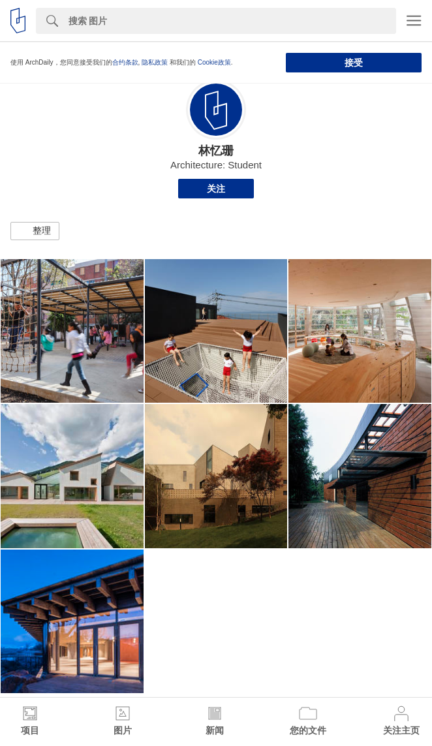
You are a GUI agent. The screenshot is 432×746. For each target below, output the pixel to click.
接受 (354, 62)
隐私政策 (155, 62)
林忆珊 (216, 150)
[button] (34, 231)
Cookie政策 (214, 62)
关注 (216, 188)
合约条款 (125, 62)
